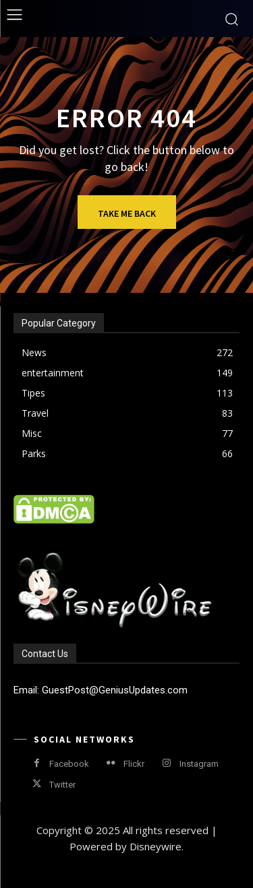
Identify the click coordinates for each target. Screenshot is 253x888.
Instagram (199, 764)
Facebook (69, 764)
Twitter (62, 785)
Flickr (133, 764)
